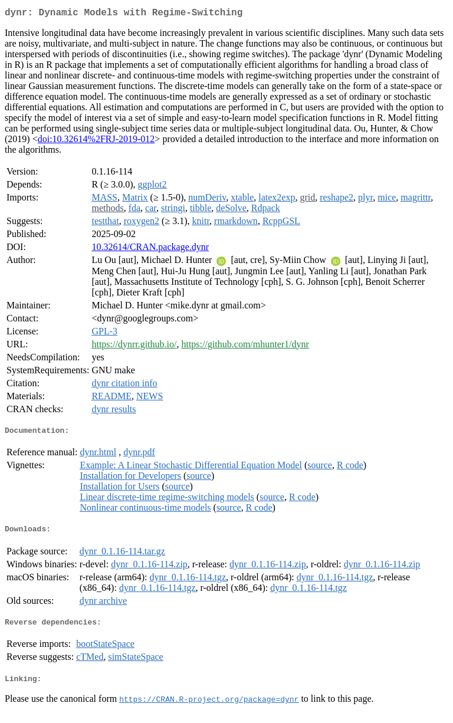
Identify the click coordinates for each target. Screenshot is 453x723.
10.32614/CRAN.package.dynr (150, 249)
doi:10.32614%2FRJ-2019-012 (96, 141)
